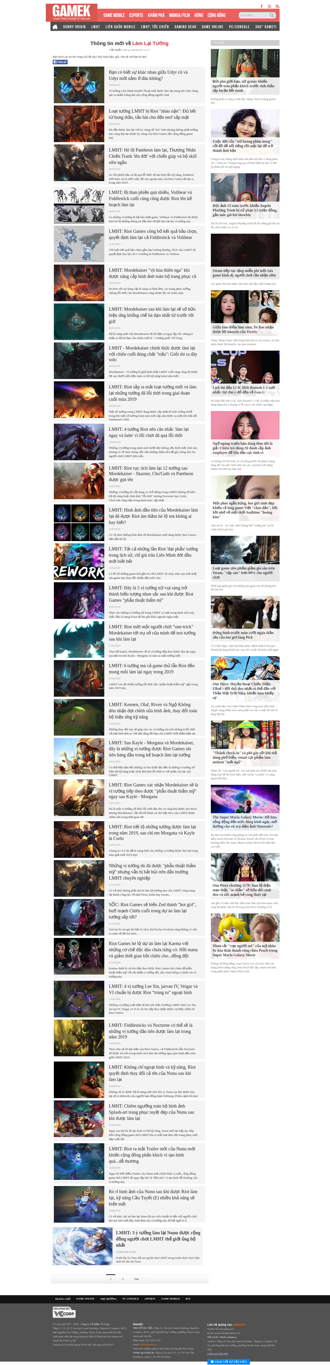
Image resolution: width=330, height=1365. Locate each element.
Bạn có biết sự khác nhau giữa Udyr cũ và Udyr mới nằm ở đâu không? (148, 75)
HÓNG (198, 14)
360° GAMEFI (266, 26)
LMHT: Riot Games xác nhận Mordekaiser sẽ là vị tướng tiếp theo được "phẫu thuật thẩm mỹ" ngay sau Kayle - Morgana (153, 790)
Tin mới (218, 42)
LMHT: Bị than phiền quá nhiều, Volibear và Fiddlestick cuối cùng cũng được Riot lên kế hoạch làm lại (150, 198)
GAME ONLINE (213, 26)
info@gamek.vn (148, 1344)
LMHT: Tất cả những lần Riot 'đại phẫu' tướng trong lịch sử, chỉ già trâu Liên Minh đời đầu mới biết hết (153, 555)
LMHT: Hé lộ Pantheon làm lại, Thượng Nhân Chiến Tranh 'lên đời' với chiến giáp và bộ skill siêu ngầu (153, 156)
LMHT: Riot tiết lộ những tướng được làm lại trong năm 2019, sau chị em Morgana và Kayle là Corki (152, 832)
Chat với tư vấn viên (229, 1362)
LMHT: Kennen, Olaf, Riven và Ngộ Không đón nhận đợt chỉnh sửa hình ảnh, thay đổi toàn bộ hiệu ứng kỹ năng (153, 710)
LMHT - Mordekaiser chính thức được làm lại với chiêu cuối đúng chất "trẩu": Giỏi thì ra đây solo (153, 353)
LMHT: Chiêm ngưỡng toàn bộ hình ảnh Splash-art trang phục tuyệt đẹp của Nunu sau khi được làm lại (151, 1112)
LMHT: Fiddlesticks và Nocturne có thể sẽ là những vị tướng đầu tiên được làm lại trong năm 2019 (150, 1031)
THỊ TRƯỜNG (108, 1298)
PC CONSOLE (131, 1298)
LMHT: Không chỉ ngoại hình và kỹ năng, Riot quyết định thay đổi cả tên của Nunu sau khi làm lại (152, 1073)
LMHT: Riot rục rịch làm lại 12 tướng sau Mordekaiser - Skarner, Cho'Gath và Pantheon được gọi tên (151, 474)
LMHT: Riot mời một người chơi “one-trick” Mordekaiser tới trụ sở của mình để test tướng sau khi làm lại (152, 633)
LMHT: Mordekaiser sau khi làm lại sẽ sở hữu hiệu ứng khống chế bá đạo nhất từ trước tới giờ (152, 315)
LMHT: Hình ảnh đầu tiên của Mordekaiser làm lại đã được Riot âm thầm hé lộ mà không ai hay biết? (153, 516)
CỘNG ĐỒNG (217, 14)
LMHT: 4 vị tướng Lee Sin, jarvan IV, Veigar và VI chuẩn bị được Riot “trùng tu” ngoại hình (153, 989)
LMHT (95, 26)
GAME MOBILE (114, 14)
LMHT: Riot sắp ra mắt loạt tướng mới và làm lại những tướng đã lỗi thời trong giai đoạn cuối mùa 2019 (152, 393)
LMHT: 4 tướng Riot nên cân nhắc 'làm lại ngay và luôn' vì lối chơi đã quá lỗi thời (149, 432)
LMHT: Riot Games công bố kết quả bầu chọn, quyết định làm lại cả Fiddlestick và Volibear (153, 234)
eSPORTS (136, 14)
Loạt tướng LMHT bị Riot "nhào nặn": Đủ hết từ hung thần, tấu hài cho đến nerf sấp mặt (152, 114)
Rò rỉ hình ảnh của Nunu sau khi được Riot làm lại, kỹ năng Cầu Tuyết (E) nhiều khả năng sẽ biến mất (153, 1197)
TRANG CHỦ (62, 1298)
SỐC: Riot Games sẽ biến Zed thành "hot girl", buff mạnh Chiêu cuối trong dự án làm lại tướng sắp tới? (152, 910)
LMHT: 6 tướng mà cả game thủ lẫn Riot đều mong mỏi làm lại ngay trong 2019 (152, 668)
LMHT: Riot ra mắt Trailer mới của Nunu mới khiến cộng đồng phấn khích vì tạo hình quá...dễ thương (152, 1155)
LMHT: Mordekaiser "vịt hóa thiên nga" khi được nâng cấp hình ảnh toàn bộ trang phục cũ (152, 273)
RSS (188, 1298)
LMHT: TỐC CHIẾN (155, 26)
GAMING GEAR (185, 26)
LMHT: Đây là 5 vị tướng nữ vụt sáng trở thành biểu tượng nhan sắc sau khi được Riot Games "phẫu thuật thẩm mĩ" (151, 594)
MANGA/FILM (179, 14)
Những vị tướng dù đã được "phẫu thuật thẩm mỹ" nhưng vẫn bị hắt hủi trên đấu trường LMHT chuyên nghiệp (152, 871)
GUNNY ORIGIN (74, 26)
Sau (140, 1279)
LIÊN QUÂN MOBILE (121, 26)
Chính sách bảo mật (217, 1353)
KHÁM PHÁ (156, 14)
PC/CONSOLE (239, 26)
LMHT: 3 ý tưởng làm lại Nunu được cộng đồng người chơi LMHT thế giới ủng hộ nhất (158, 1239)
